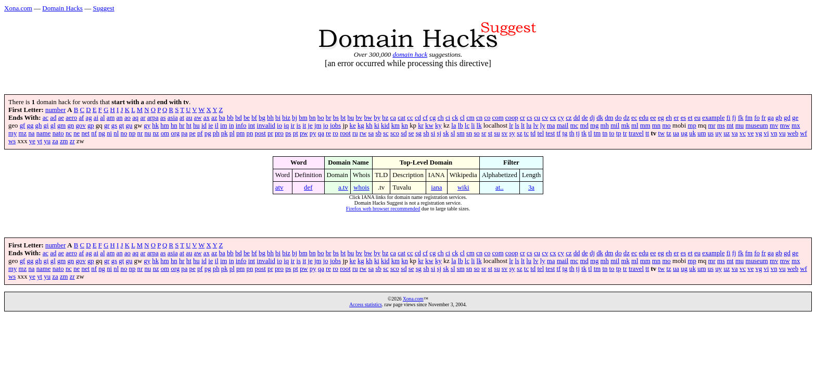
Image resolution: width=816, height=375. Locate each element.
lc (467, 125)
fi (728, 117)
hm (164, 125)
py (313, 133)
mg (594, 125)
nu (147, 133)
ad (53, 117)
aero (71, 117)
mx (796, 125)
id (204, 125)
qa (321, 133)
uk (692, 133)
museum (756, 125)
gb (778, 117)
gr (107, 125)
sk (446, 133)
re (328, 133)
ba (222, 117)
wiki (463, 187)
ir (292, 125)
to (612, 133)
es (683, 117)
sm (461, 133)
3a (531, 187)
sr (483, 133)
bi (277, 117)
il (217, 125)
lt (523, 125)
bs (336, 117)
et (690, 117)
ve (750, 133)
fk (741, 117)
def (308, 187)
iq (286, 125)
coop (511, 117)
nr (140, 133)
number (55, 110)
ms (721, 125)
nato (58, 133)
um (701, 133)
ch (441, 117)
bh (270, 117)
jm (318, 125)
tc (526, 133)
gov (80, 125)
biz (286, 117)
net (85, 133)
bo (320, 117)
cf (425, 117)
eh (669, 117)
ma (551, 125)
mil (614, 125)
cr (522, 117)
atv (279, 187)
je (310, 125)
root (345, 133)
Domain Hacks (62, 8)
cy (561, 117)
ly (542, 125)
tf (558, 133)
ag (89, 117)
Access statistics (365, 304)
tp (618, 133)
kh (369, 125)
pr (270, 133)
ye (32, 141)
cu (537, 117)
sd (403, 133)
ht (189, 125)
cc (410, 117)
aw (198, 117)
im (223, 125)
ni (109, 133)
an (120, 117)
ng (101, 133)
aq (135, 117)
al (102, 117)
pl (232, 133)
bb (230, 117)
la (453, 125)
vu (782, 133)
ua (676, 133)
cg (432, 117)
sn (469, 133)
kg (361, 125)
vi (766, 133)
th (572, 133)
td (533, 133)
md (584, 125)
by (377, 117)
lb (460, 125)
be (247, 117)
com (498, 117)
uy (718, 133)
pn (250, 133)
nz (155, 133)
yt (39, 141)
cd (418, 117)
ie (210, 125)
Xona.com (18, 8)
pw (304, 133)
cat (401, 117)
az (214, 117)
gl (53, 125)
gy (147, 125)
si (433, 133)
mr (712, 125)
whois (361, 187)
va (735, 133)
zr (72, 141)
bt (343, 117)
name (43, 133)
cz (568, 117)
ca (393, 117)
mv (774, 125)
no (124, 133)
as (163, 117)
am (111, 117)
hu (196, 125)
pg (208, 133)
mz (23, 133)
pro (279, 133)
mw (785, 125)
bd (238, 117)
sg (419, 133)
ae (61, 117)
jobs (335, 125)
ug (684, 133)
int (252, 125)
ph (216, 133)
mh (605, 125)
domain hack (409, 54)
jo (325, 125)
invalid (266, 125)
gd (787, 117)
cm (470, 117)
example (713, 117)
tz (668, 133)
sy (512, 133)
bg (262, 117)
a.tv (343, 187)
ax (206, 117)
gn (70, 125)
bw (368, 117)
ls (517, 125)
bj (294, 117)
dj (592, 117)
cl (462, 117)
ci (447, 117)
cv (545, 117)
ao (127, 117)
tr (625, 133)
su (497, 133)
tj (578, 133)
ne (76, 133)
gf (23, 125)
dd (576, 117)
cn (479, 117)
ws (12, 141)
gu (129, 125)
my (12, 133)
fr (763, 117)
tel (540, 133)
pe (192, 133)
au (189, 117)
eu (697, 117)
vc (743, 133)
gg (30, 125)
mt (730, 125)
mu (739, 125)
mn (656, 125)
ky (438, 125)
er (676, 117)
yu (47, 141)
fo (757, 117)
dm (609, 117)
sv (504, 133)
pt (295, 133)
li (473, 125)
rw (363, 133)
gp (90, 125)
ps (288, 133)
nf (94, 133)
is (298, 125)
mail (563, 125)
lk (479, 125)
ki (376, 125)
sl (453, 133)
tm (597, 133)
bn (312, 117)
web (792, 133)
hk (155, 125)
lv (535, 125)
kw (429, 125)
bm (303, 117)
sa (371, 133)
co (487, 117)
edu (643, 117)
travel (636, 133)
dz (626, 117)
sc (386, 133)
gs (114, 125)
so (476, 133)
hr (182, 125)
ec (634, 117)
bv (358, 117)
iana (436, 187)
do (618, 117)
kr (421, 125)
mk (625, 125)
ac (45, 117)
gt (121, 125)
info (241, 125)
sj (439, 133)
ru (355, 133)
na (31, 133)
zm (64, 141)
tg (564, 133)
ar (142, 117)
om (165, 133)
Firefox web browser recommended (383, 208)
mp (691, 125)
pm (240, 133)
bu (350, 117)
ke (353, 125)
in (231, 125)
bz (385, 117)
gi (46, 125)
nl (116, 133)
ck (455, 117)
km (395, 125)
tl (590, 133)
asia (173, 117)
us (710, 133)
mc (574, 125)
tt (647, 133)
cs (529, 117)
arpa (153, 117)
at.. (499, 187)
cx (553, 117)
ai (96, 117)
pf (200, 133)
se (411, 133)
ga (771, 117)
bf (254, 117)
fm (749, 117)
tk (583, 133)
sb (378, 133)
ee (653, 117)
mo (666, 125)
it (304, 125)
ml (635, 125)
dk (599, 117)
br (329, 117)
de (585, 117)
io (279, 125)
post (260, 133)
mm (645, 125)
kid (385, 125)
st (490, 133)
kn (404, 125)
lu (528, 125)
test (550, 133)
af (81, 117)
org (175, 133)
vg (759, 133)
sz (519, 133)
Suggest (103, 8)
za (55, 141)
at (182, 117)
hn (174, 125)
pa (184, 133)
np (132, 133)
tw (661, 133)
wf (803, 133)
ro (335, 133)
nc (69, 133)
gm (61, 125)
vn (774, 133)
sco (394, 133)
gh (38, 125)
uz (726, 133)
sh (426, 133)
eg (661, 117)
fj (734, 117)
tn (604, 133)
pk (224, 133)
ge (795, 117)
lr (511, 125)
